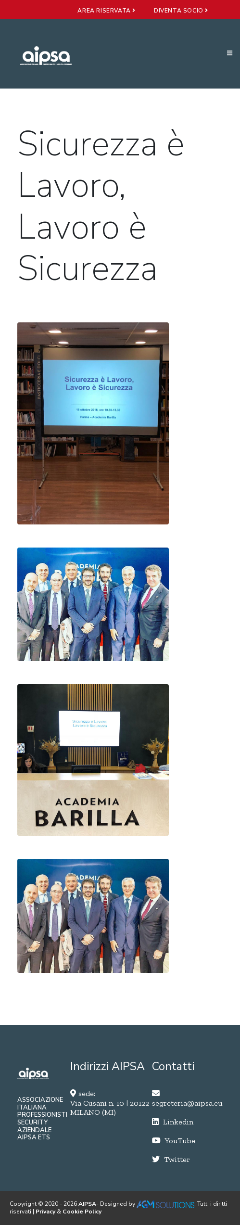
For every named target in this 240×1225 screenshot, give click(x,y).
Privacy (45, 1211)
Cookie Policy (82, 1211)
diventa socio (181, 10)
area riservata (106, 10)
